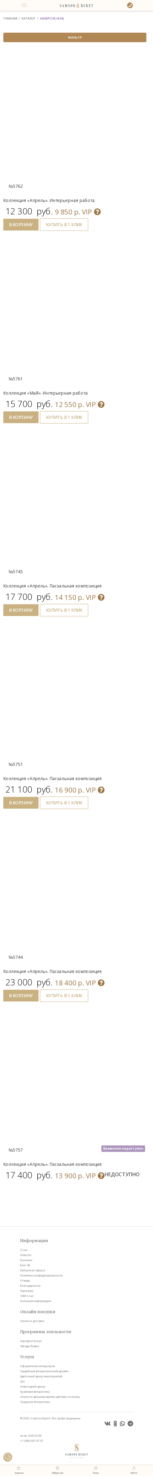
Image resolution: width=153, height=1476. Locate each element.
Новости (25, 1255)
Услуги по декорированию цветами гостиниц (50, 1397)
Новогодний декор (32, 1386)
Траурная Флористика (35, 1402)
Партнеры (26, 1291)
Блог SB (25, 1265)
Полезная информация (35, 1301)
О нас (24, 1250)
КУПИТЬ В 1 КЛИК (64, 225)
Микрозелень (52, 18)
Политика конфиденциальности (41, 1275)
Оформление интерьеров (37, 1366)
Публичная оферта (32, 1270)
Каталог (28, 18)
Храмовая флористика (35, 1392)
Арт (22, 1381)
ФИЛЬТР (75, 37)
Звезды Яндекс (30, 1346)
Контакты (26, 1260)
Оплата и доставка (32, 1321)
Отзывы (25, 1280)
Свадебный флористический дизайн (44, 1371)
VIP (78, 211)
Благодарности (30, 1286)
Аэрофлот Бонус (31, 1341)
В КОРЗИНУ (21, 225)
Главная (10, 18)
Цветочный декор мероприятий (41, 1376)
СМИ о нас (27, 1296)
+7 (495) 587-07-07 (31, 1441)
